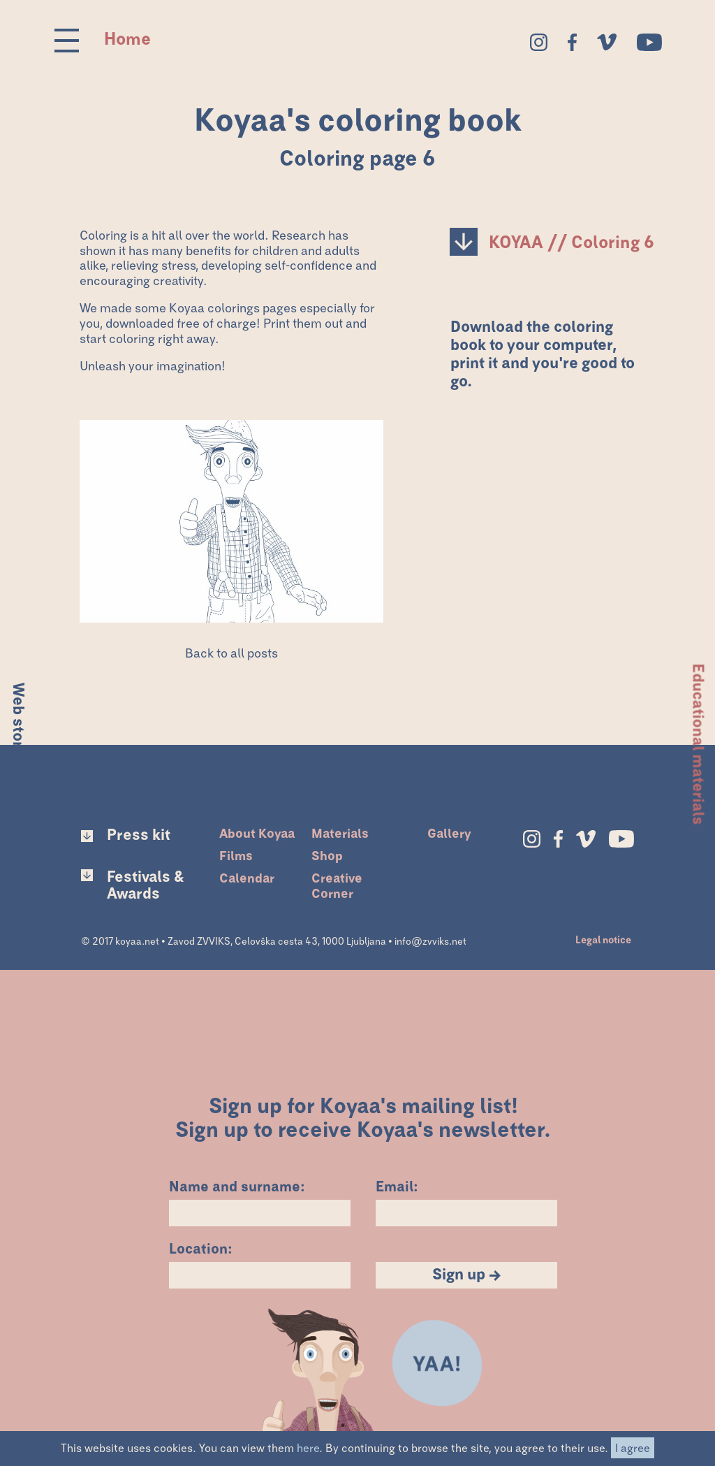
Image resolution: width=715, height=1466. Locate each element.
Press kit (138, 835)
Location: (201, 1247)
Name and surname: (237, 1185)
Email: (397, 1185)
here (308, 1448)
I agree (632, 1448)
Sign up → (466, 1275)
